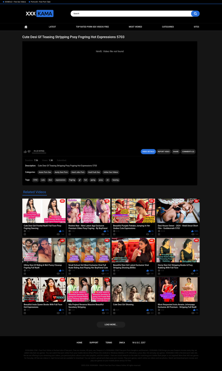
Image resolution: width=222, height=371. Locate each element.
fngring (72, 180)
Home (25, 27)
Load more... (111, 324)
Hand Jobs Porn (78, 172)
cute (43, 180)
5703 (35, 180)
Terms (108, 342)
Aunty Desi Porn (61, 172)
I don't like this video (28, 151)
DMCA (122, 342)
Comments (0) (188, 152)
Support (93, 342)
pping (93, 180)
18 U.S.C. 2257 (138, 342)
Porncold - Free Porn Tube (40, 2)
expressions (61, 180)
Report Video (164, 152)
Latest (52, 27)
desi (50, 180)
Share (176, 152)
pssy (101, 180)
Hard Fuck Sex (94, 172)
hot (85, 180)
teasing (116, 180)
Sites (196, 27)
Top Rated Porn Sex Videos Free (92, 27)
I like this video (25, 151)
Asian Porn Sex (45, 172)
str (108, 180)
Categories (168, 27)
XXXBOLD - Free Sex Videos (15, 2)
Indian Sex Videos (111, 172)
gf (80, 180)
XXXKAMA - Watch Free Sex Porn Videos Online (108, 365)
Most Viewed (135, 27)
